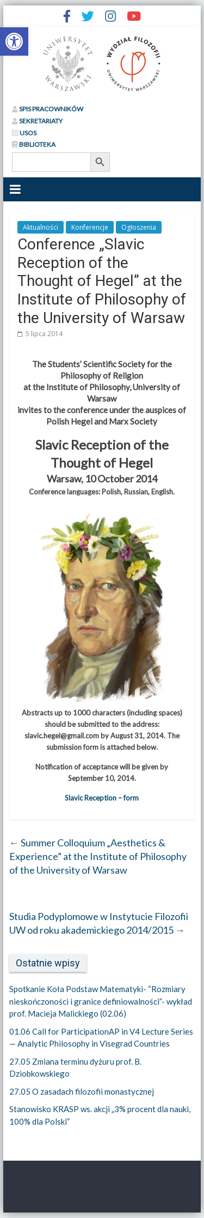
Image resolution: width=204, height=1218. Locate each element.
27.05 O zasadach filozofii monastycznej (81, 1091)
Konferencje (89, 227)
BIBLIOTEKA (33, 144)
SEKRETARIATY (37, 121)
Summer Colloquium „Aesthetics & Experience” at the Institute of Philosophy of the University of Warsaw (98, 856)
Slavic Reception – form (102, 797)
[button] (14, 41)
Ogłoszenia (138, 227)
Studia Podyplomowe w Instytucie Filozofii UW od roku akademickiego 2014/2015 (98, 923)
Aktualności (40, 227)
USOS (24, 133)
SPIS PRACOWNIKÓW (47, 109)
